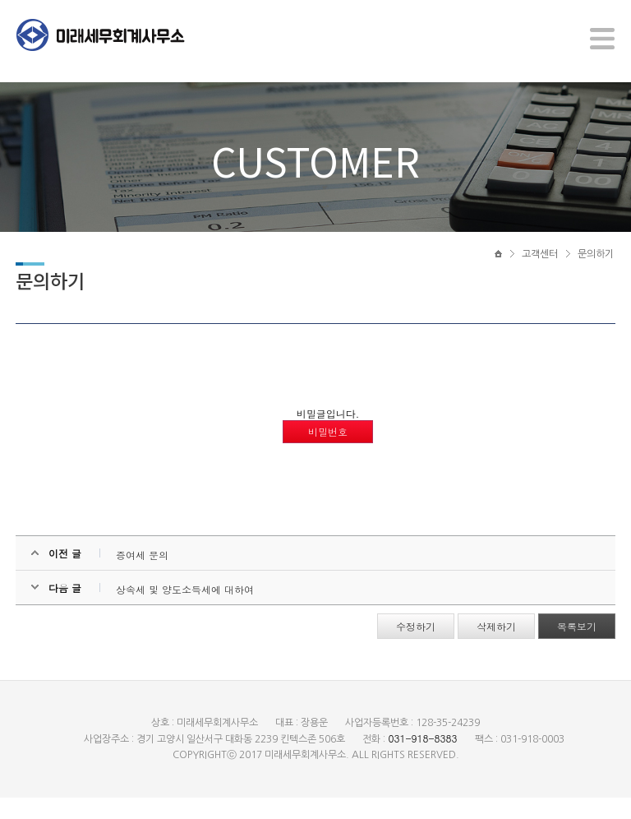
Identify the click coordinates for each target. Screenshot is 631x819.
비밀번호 (328, 453)
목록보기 (576, 648)
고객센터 (540, 269)
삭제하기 (495, 648)
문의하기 (596, 269)
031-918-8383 (422, 759)
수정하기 (415, 648)
